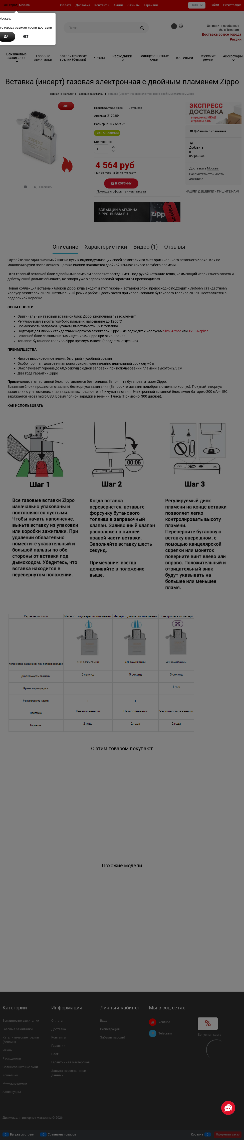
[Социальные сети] (228, 1108)
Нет (25, 36)
